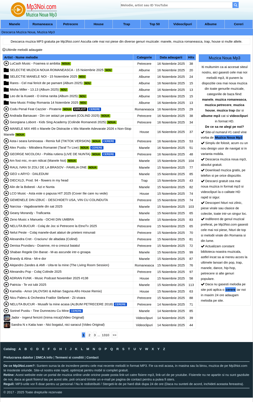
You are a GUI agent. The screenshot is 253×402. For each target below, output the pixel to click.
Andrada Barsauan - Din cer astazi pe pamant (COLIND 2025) (55, 115)
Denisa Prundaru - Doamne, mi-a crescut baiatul (45, 245)
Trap (126, 24)
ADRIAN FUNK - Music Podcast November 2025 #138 (49, 278)
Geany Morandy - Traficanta (30, 213)
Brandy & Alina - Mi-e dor (28, 258)
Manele (14, 24)
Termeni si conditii (69, 357)
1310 (105, 335)
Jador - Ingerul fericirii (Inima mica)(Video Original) (47, 317)
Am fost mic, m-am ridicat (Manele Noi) (38, 160)
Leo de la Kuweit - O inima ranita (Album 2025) (44, 96)
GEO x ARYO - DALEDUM (29, 174)
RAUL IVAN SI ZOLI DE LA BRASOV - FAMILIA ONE (48, 167)
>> (114, 335)
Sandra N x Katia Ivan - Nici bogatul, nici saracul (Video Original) (58, 324)
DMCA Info (44, 357)
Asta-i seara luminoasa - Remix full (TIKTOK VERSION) (50, 141)
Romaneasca (42, 24)
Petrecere (70, 24)
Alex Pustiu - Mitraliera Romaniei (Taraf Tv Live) (44, 147)
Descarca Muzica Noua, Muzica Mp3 (28, 32)
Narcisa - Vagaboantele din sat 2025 (36, 206)
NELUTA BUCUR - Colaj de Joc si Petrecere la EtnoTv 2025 (53, 226)
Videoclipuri (182, 24)
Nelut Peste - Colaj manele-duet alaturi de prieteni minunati (52, 232)
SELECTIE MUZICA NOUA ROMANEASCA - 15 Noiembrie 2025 (56, 70)
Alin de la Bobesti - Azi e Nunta (32, 187)
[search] (177, 5)
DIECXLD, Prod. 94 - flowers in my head (39, 180)
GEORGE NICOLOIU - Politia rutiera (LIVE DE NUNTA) (50, 154)
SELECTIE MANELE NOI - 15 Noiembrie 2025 (43, 76)
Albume (211, 24)
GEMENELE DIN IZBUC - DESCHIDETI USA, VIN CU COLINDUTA (59, 200)
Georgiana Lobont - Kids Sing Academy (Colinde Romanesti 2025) (58, 122)
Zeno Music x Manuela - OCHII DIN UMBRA (42, 219)
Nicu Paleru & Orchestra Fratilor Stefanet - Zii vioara (47, 297)
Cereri (238, 24)
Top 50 (155, 24)
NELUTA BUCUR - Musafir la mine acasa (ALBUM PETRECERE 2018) (61, 304)
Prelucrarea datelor (18, 357)
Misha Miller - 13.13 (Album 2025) (34, 89)
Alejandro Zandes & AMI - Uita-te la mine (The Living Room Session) (59, 265)
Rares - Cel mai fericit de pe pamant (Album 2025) (46, 83)
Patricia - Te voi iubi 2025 (28, 284)
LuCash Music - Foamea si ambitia (35, 63)
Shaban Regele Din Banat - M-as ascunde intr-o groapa (50, 252)
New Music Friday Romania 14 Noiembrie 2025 (44, 102)
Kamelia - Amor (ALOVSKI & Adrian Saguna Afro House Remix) (56, 291)
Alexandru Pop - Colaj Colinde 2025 (35, 271)
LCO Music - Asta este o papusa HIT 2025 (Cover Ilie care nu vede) (59, 193)
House (99, 24)
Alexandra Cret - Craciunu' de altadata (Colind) (43, 239)
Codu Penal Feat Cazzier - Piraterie (35, 109)
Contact (92, 357)
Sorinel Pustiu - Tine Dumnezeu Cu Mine (39, 310)
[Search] (236, 5)
